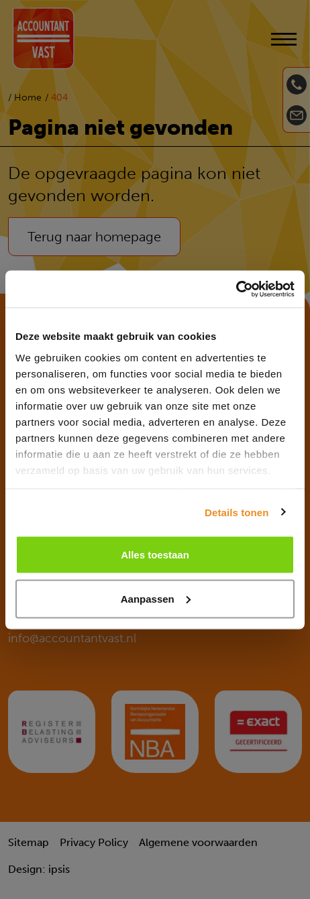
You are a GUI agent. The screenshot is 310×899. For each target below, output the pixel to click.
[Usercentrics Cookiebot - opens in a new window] (236, 289)
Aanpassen (156, 598)
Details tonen (236, 512)
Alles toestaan (155, 554)
